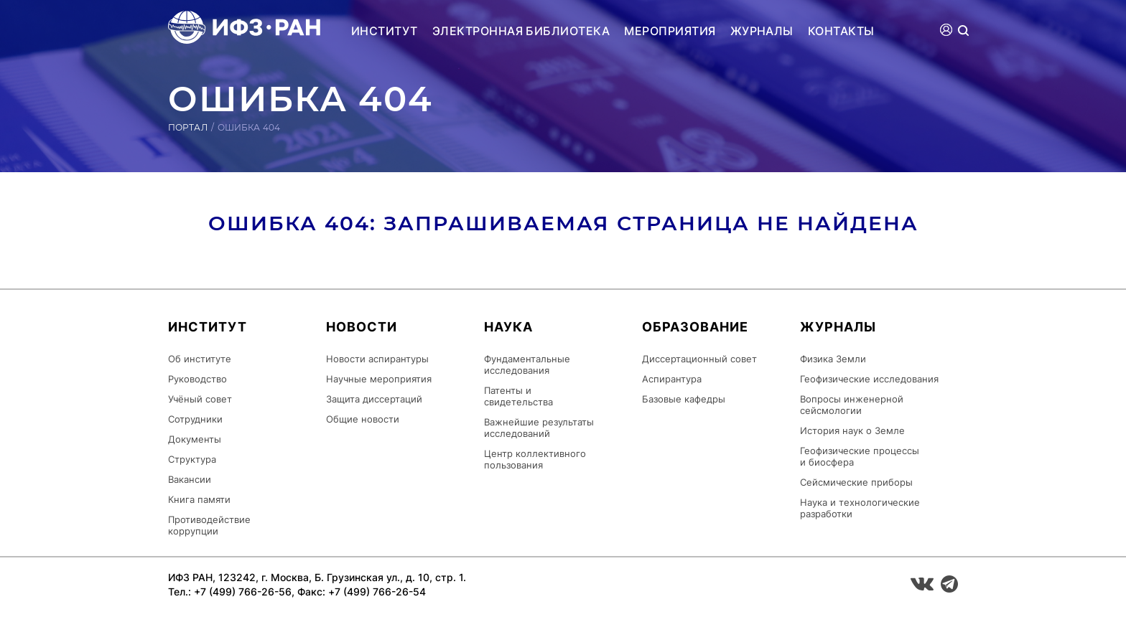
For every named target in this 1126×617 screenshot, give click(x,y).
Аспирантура (672, 379)
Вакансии (189, 479)
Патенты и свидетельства (518, 396)
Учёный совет (200, 399)
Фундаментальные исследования (527, 364)
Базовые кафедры (683, 399)
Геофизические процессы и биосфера (859, 456)
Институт (384, 31)
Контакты (841, 31)
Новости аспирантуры (377, 358)
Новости (361, 326)
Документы (194, 439)
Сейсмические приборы (856, 482)
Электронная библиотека (521, 31)
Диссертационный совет (699, 358)
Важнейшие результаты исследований (539, 427)
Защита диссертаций (374, 399)
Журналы (762, 31)
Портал (188, 127)
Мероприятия (669, 31)
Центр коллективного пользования (535, 459)
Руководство (197, 379)
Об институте (199, 358)
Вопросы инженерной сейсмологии (851, 404)
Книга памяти (199, 499)
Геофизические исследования (869, 379)
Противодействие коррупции (209, 525)
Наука (508, 326)
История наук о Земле (852, 430)
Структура (192, 459)
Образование (695, 326)
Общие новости (362, 419)
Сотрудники (195, 419)
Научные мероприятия (379, 379)
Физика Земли (833, 358)
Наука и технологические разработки (860, 507)
